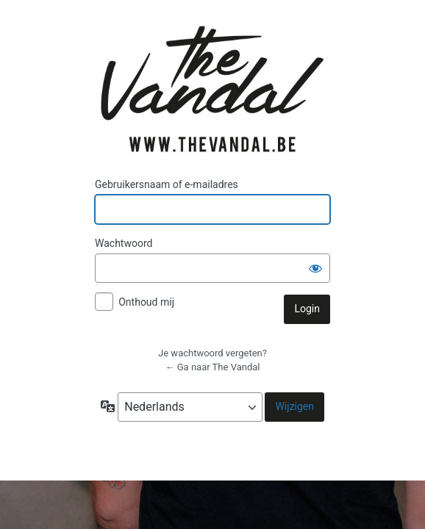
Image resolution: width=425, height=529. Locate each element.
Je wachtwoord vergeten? (212, 353)
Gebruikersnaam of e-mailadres (166, 184)
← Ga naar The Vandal (212, 367)
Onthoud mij (146, 302)
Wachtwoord (123, 243)
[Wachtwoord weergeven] (315, 268)
